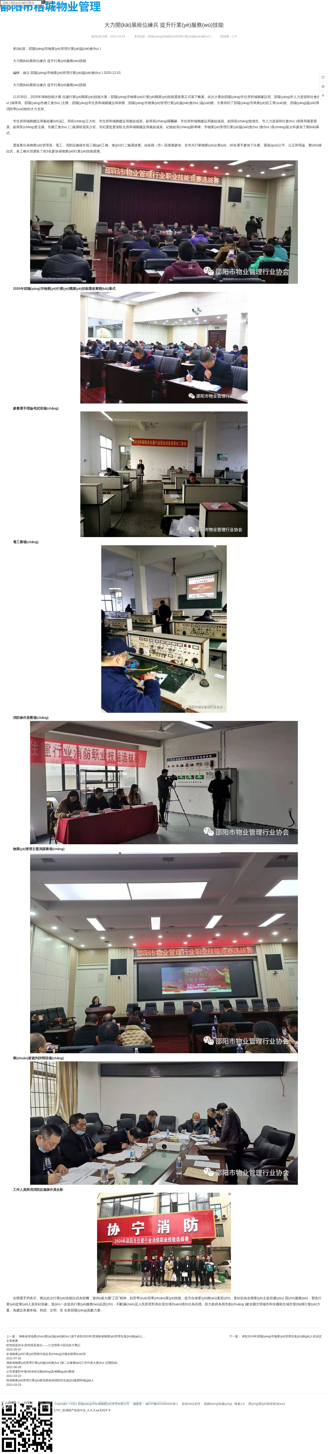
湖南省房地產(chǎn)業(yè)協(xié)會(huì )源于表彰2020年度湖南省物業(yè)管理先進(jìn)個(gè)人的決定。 (86, 1336)
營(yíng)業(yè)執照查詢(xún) (266, 1403)
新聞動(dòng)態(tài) (49, 7)
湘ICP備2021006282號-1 (161, 1403)
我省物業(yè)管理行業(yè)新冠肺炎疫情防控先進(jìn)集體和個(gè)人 (50, 1380)
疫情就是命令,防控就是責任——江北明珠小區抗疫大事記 (43, 1345)
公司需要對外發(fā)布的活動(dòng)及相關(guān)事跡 (40, 1371)
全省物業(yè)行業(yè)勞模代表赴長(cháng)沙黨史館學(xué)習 (46, 1354)
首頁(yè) (24, 7)
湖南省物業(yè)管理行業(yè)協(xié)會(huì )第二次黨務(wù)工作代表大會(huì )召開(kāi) (61, 1362)
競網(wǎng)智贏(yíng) (218, 1403)
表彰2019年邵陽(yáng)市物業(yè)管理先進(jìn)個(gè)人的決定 (282, 1336)
